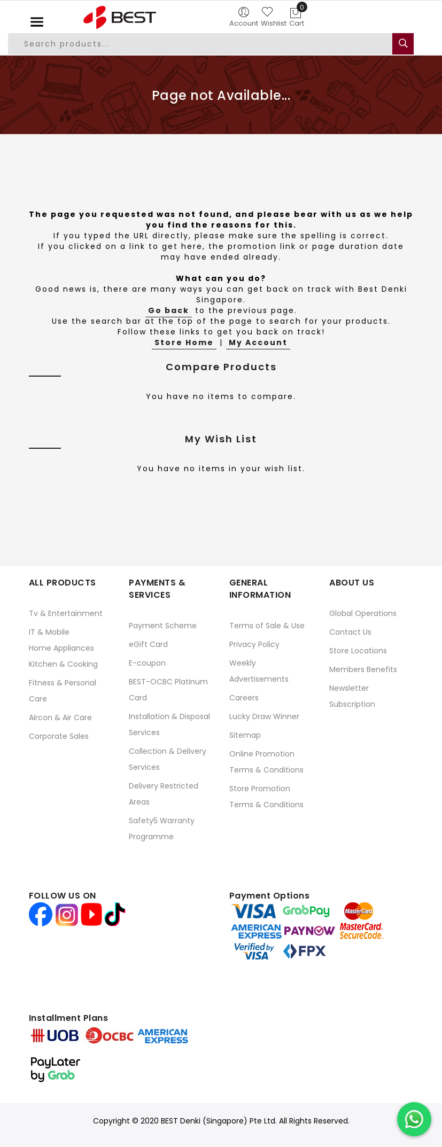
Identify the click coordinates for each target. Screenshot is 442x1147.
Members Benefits (363, 669)
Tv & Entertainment (66, 613)
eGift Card (148, 644)
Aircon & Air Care (60, 717)
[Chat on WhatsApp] (414, 1119)
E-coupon (147, 663)
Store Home (184, 342)
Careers (244, 697)
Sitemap (245, 735)
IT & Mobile (49, 632)
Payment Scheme (163, 625)
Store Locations (358, 650)
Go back (168, 310)
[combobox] (207, 43)
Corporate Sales (59, 736)
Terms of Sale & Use (267, 625)
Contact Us (350, 632)
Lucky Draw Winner (264, 716)
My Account (258, 342)
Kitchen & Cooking (63, 664)
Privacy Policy (254, 644)
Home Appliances (61, 648)
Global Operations (363, 613)
